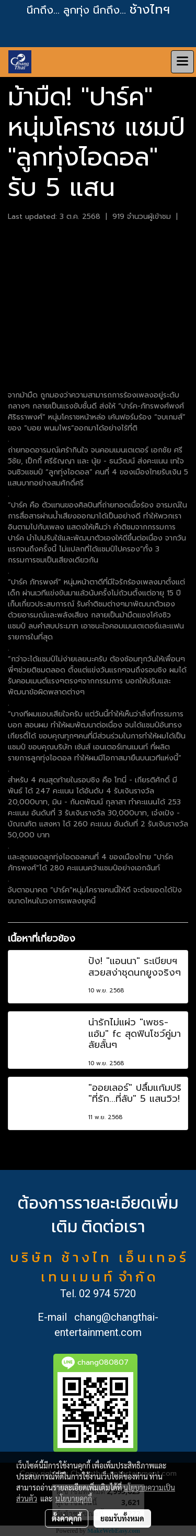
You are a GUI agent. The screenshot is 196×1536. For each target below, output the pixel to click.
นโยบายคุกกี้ (73, 1498)
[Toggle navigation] (182, 61)
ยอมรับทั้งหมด (122, 1518)
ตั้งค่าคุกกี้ (67, 1518)
